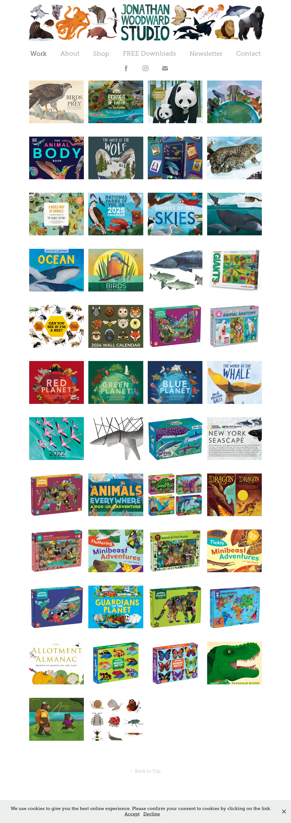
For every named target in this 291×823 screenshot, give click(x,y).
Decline (151, 814)
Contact (248, 53)
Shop (101, 53)
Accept (132, 814)
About (70, 53)
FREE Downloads (149, 53)
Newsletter (205, 53)
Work (38, 53)
